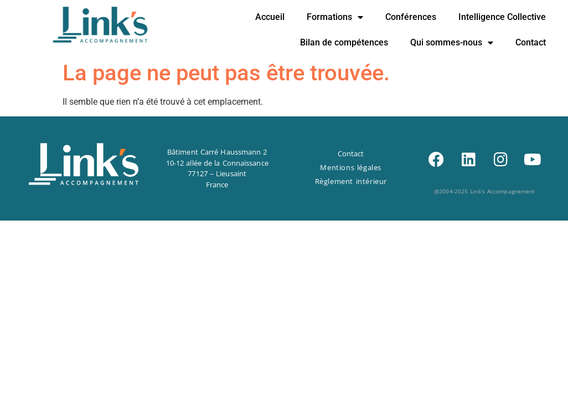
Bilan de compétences (344, 42)
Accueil (270, 17)
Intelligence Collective (502, 17)
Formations (335, 17)
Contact (530, 42)
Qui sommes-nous (451, 43)
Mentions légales (350, 167)
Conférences (410, 17)
